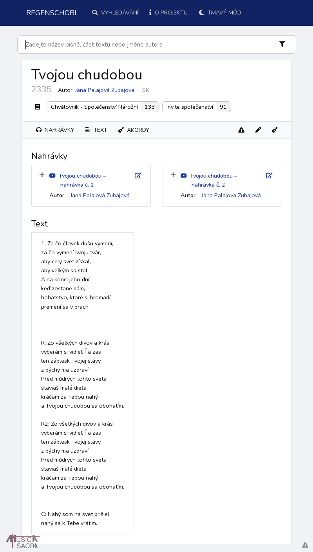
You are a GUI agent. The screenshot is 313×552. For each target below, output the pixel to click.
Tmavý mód (220, 12)
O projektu (168, 12)
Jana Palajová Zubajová (104, 90)
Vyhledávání (115, 12)
